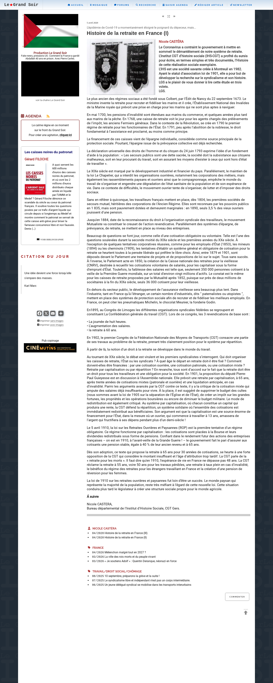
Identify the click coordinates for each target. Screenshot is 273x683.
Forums (121, 5)
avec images (57, 324)
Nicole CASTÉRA (102, 528)
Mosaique (99, 5)
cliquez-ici (65, 135)
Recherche (146, 5)
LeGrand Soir (21, 4)
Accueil (76, 5)
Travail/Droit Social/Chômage (115, 571)
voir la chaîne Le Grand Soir (50, 100)
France (96, 547)
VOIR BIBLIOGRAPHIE (50, 239)
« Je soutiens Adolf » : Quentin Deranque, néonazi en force (141, 561)
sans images (56, 320)
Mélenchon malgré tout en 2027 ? (125, 552)
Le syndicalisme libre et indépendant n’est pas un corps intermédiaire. (147, 580)
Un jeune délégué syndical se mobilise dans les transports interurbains (148, 584)
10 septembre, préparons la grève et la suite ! (132, 576)
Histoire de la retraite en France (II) (126, 537)
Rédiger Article (209, 5)
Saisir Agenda (175, 5)
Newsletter (241, 5)
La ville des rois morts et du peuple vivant (130, 556)
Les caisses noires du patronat (48, 152)
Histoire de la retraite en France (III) (126, 533)
